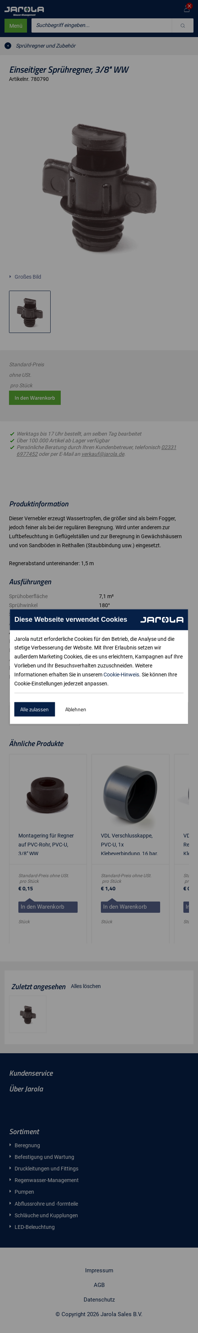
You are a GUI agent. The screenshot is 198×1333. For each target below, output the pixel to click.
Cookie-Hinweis (121, 675)
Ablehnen (75, 709)
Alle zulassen (34, 709)
